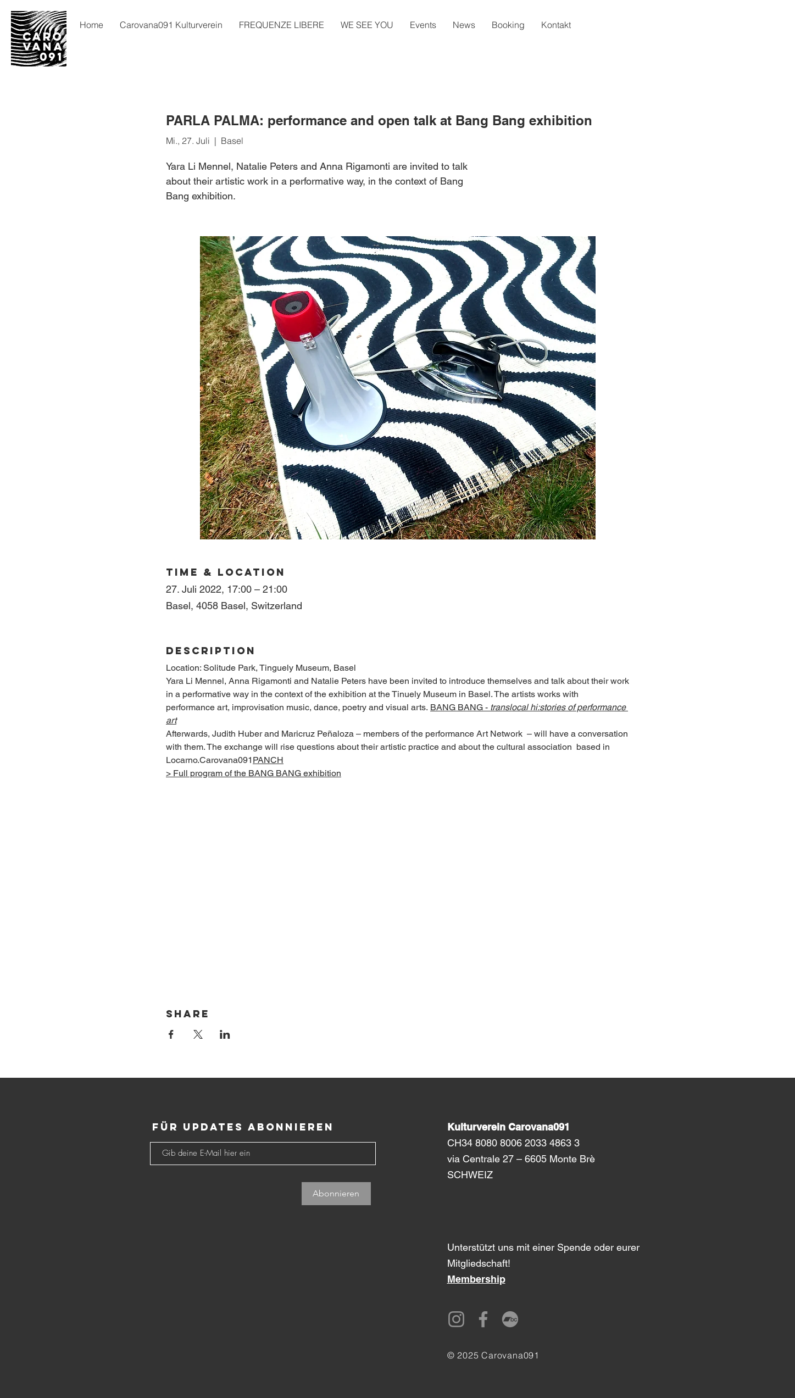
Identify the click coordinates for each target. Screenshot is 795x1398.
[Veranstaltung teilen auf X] (198, 1034)
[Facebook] (483, 1319)
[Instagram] (456, 1319)
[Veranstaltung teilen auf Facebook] (171, 1034)
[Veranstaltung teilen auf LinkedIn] (225, 1034)
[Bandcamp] (510, 1319)
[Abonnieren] (336, 1193)
